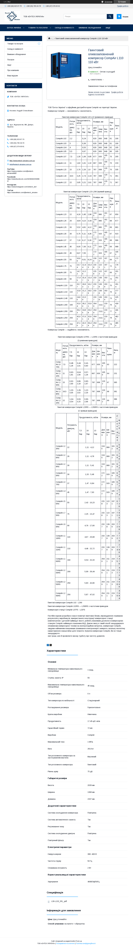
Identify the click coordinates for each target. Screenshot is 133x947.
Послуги (10, 60)
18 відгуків (108, 2)
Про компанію (13, 70)
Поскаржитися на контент (65, 943)
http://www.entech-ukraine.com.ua (22, 161)
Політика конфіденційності (86, 943)
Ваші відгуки (12, 76)
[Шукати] (110, 16)
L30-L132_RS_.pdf (59, 901)
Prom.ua (79, 941)
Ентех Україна (14, 28)
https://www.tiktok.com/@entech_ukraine (22, 192)
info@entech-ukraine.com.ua (20, 164)
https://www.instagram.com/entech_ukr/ (22, 187)
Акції (108, 28)
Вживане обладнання (90, 28)
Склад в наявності (64, 28)
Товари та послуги (38, 28)
